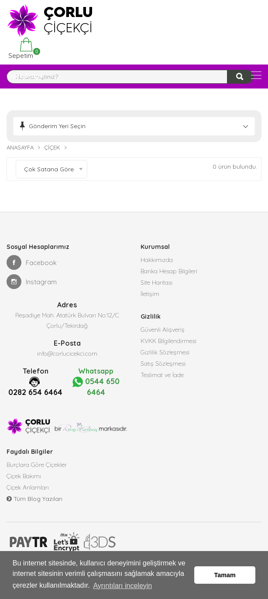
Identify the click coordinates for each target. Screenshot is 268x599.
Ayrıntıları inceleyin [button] (122, 585)
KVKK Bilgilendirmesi (168, 341)
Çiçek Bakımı (24, 476)
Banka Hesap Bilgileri (169, 271)
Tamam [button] (225, 575)
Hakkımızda (157, 260)
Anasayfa (20, 147)
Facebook (32, 262)
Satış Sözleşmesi (163, 364)
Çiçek (52, 147)
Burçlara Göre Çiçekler (37, 465)
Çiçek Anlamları (28, 487)
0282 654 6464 (35, 392)
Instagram (32, 281)
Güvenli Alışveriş (163, 330)
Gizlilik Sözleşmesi (165, 352)
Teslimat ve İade (162, 375)
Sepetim (20, 48)
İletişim (150, 294)
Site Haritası (156, 282)
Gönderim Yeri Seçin (57, 126)
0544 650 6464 (96, 386)
